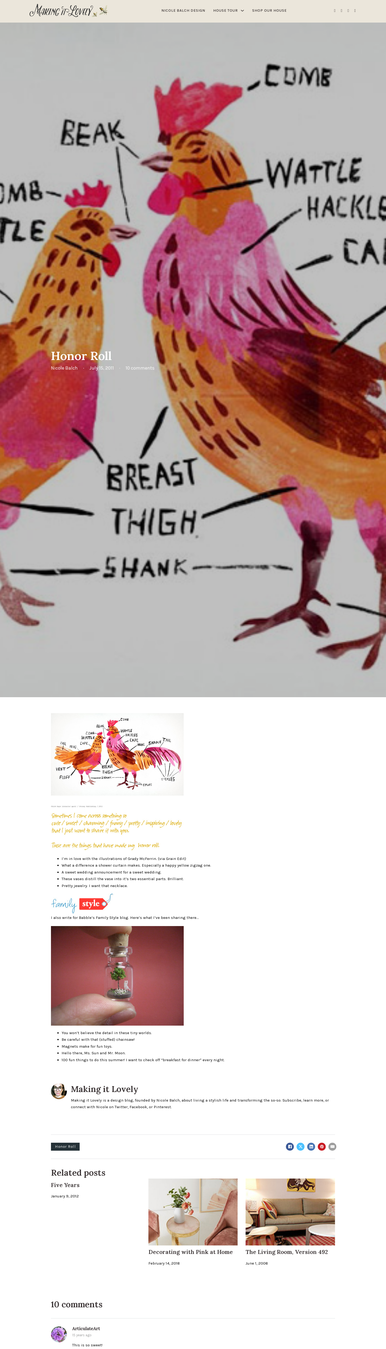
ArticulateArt (86, 1328)
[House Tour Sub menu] (242, 10)
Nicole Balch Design (183, 10)
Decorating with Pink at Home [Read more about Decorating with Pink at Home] (190, 1252)
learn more (313, 1100)
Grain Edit (175, 858)
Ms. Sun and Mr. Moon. (105, 1053)
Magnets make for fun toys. (87, 1046)
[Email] (332, 1147)
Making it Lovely (104, 1089)
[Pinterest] (322, 1147)
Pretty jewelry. (75, 885)
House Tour (225, 10)
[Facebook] (290, 1147)
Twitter (121, 1106)
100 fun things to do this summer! (93, 1059)
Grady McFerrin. (142, 858)
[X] (300, 1147)
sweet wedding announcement (93, 872)
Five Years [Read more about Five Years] (65, 1185)
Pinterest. (163, 1106)
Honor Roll (65, 1146)
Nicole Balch (168, 1100)
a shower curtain (110, 865)
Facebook (138, 1106)
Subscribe (291, 1100)
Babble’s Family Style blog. (104, 917)
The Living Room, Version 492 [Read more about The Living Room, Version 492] (287, 1252)
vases (78, 878)
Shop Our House (269, 10)
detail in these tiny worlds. (127, 1032)
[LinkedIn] (311, 1147)
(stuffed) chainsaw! (117, 1039)
